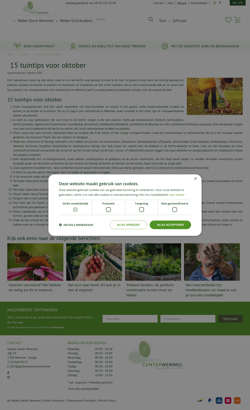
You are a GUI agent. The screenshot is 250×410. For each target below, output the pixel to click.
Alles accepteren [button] (170, 224)
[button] (76, 224)
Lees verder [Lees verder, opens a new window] (177, 195)
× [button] (195, 178)
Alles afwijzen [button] (128, 224)
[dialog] (125, 205)
